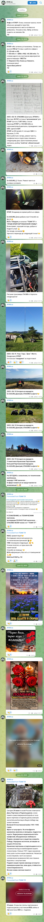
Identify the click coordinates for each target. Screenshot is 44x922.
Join (32, 3)
